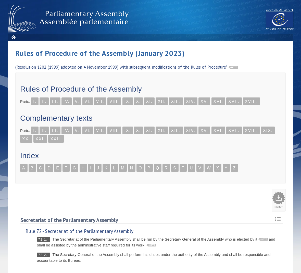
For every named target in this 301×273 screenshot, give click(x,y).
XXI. (40, 139)
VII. (100, 101)
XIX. (268, 130)
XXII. (56, 139)
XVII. (234, 101)
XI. (149, 101)
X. (138, 101)
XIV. (190, 101)
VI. (87, 101)
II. (44, 101)
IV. (67, 101)
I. (34, 101)
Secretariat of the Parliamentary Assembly (69, 220)
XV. (204, 101)
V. (77, 101)
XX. (26, 139)
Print (278, 207)
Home (13, 37)
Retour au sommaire (278, 219)
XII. (162, 101)
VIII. (114, 101)
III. (55, 101)
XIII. (176, 101)
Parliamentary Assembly (69, 18)
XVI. (218, 101)
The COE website (279, 19)
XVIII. (251, 101)
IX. (127, 101)
